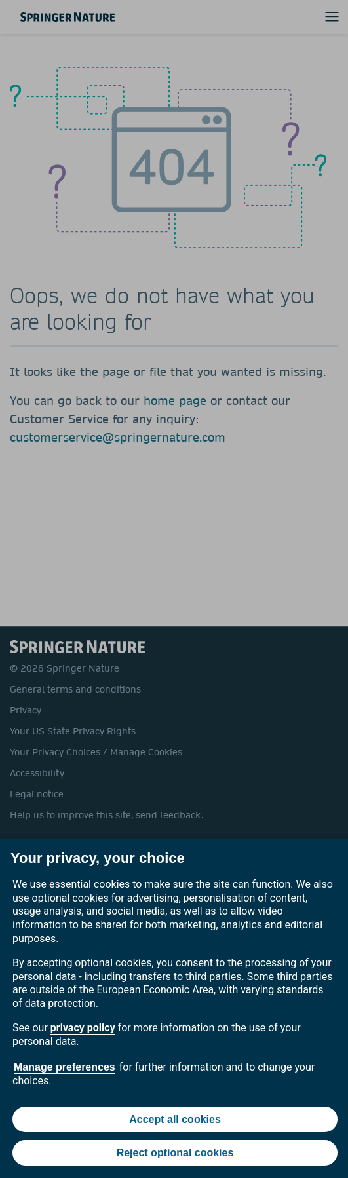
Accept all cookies (175, 1119)
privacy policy (82, 1027)
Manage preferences (64, 1067)
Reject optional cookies (175, 1152)
